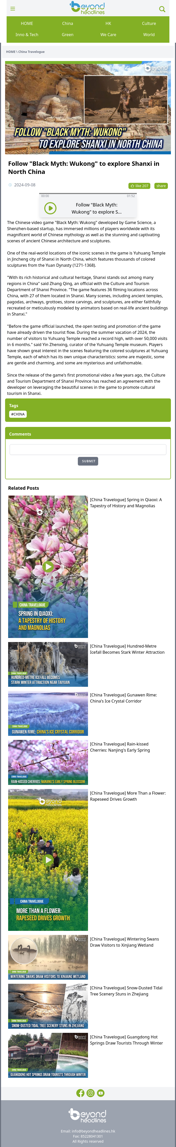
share (161, 185)
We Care (108, 34)
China (67, 23)
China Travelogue (31, 52)
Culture (149, 23)
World (149, 34)
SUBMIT (89, 461)
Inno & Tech (27, 34)
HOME (27, 23)
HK (108, 23)
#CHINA (18, 414)
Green (68, 34)
